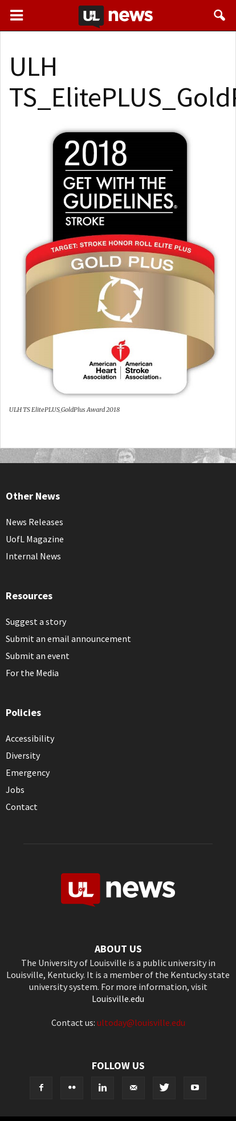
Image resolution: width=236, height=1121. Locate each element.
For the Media (32, 672)
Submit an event (38, 655)
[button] (220, 15)
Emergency (28, 772)
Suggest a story (36, 621)
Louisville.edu (118, 998)
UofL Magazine (35, 539)
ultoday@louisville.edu (141, 1022)
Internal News (33, 556)
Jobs (15, 789)
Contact (22, 806)
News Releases (34, 521)
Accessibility (30, 738)
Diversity (23, 755)
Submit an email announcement (68, 638)
